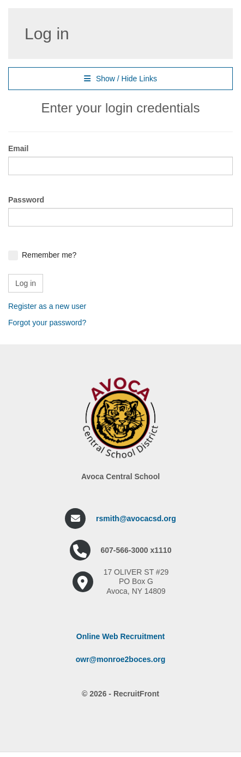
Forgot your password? (47, 322)
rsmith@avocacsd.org (136, 518)
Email (18, 148)
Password (26, 199)
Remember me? (49, 255)
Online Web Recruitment (120, 636)
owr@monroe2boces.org (121, 659)
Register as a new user (47, 306)
